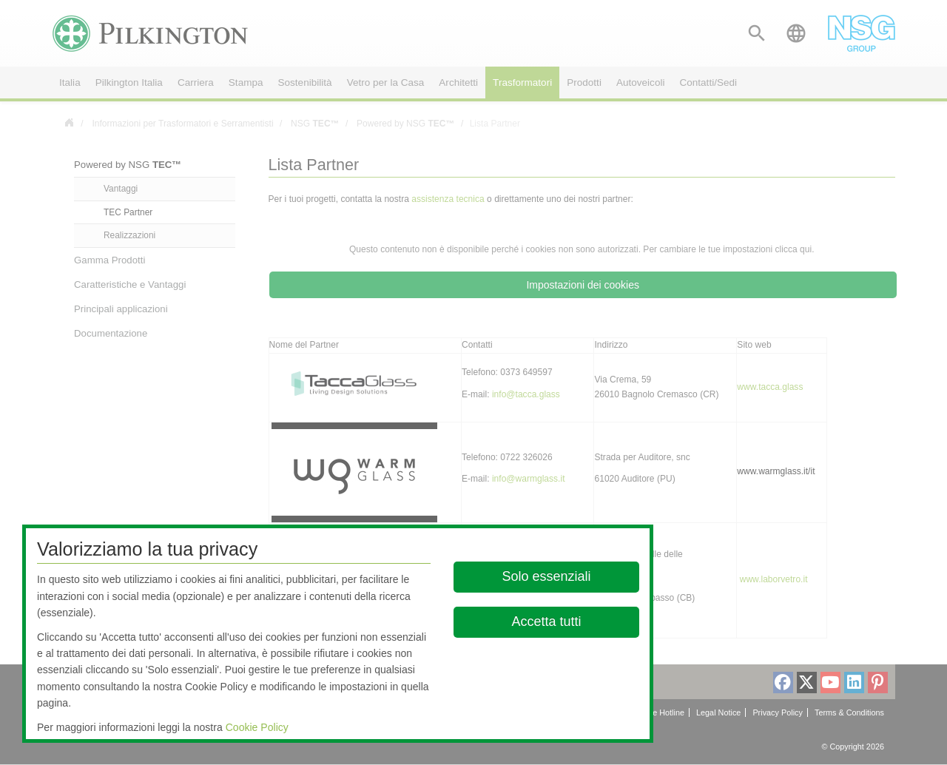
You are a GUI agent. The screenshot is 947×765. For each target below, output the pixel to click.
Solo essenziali (546, 576)
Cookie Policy (257, 727)
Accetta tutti (547, 621)
